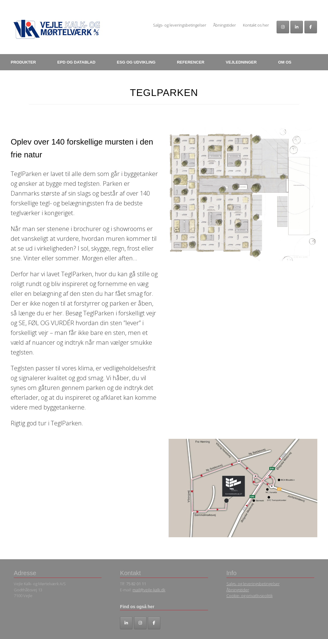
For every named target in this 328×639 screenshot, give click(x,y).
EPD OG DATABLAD (76, 62)
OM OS (284, 62)
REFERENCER (190, 62)
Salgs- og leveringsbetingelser (179, 25)
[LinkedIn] (126, 623)
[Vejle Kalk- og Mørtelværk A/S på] (167, 623)
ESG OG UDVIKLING (136, 62)
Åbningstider (224, 25)
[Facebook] (310, 27)
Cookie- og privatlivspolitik (249, 595)
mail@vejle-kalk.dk (148, 590)
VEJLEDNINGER (241, 62)
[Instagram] (140, 623)
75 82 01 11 (136, 583)
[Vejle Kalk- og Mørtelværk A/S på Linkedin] (296, 27)
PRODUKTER (23, 62)
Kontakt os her (256, 25)
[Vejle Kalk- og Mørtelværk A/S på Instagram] (283, 27)
